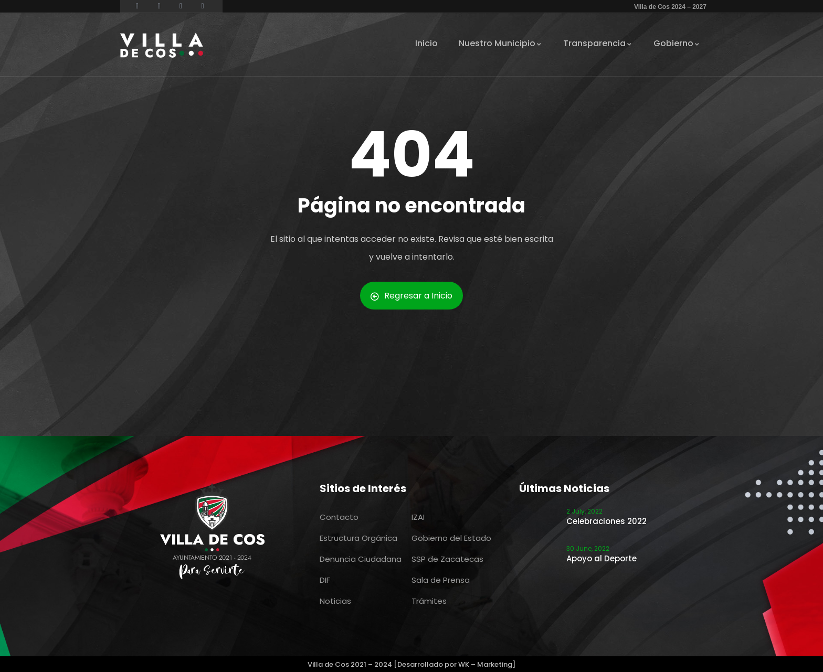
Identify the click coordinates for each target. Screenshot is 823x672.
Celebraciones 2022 (606, 521)
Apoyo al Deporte (601, 558)
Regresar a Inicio (411, 296)
